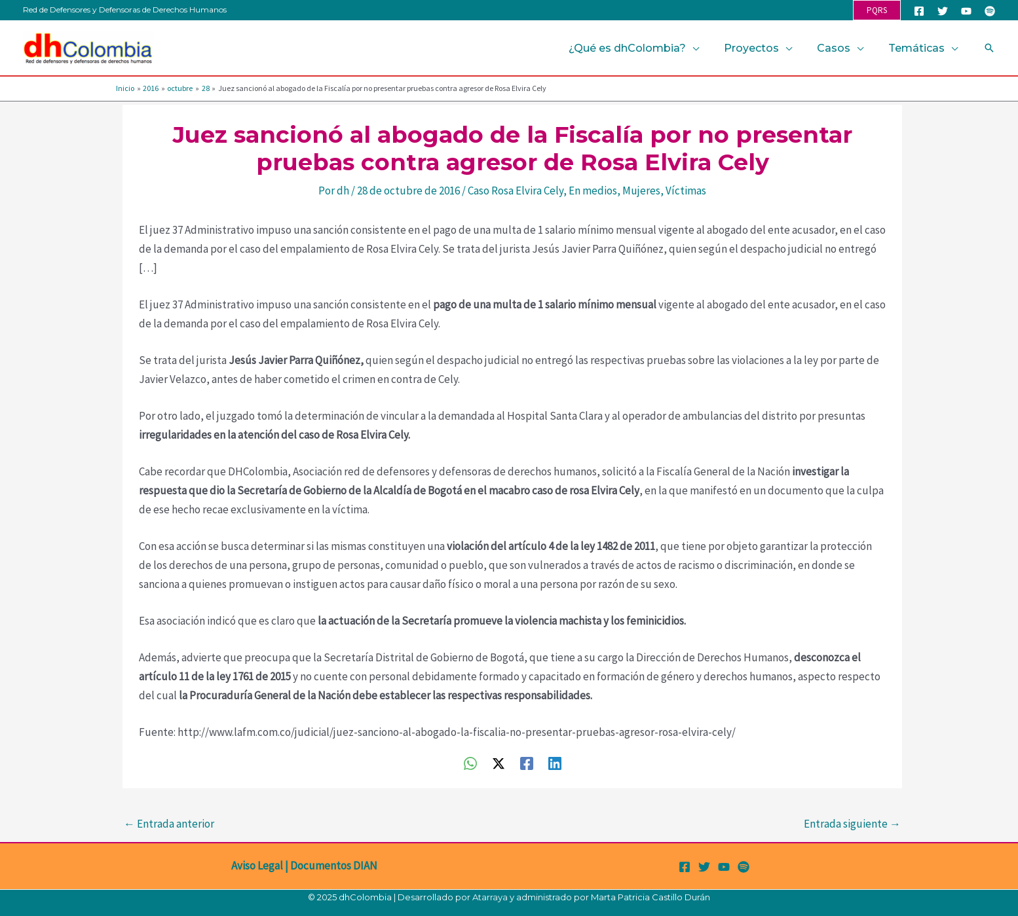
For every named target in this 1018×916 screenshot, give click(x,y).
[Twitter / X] (498, 762)
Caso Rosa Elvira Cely (515, 190)
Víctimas (686, 190)
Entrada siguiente (852, 823)
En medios (593, 190)
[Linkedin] (554, 762)
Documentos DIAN (333, 865)
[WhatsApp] (470, 762)
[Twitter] (942, 11)
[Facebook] (919, 11)
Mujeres (641, 190)
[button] (877, 10)
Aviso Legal (257, 865)
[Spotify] (990, 11)
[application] (706, 48)
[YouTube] (966, 11)
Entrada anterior (169, 823)
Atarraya (490, 897)
